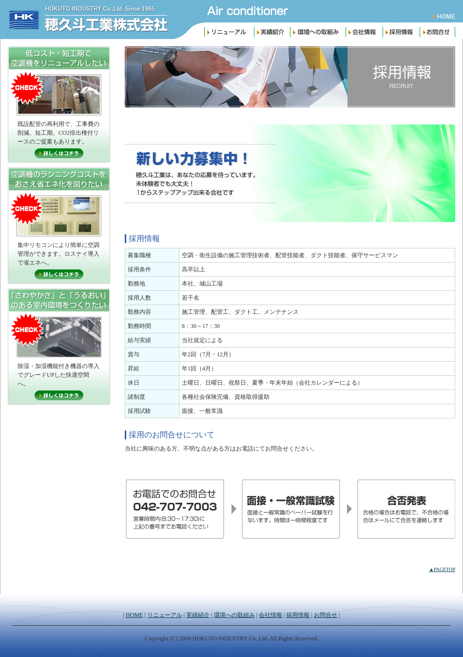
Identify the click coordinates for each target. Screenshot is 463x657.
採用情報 (401, 32)
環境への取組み (318, 32)
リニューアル (229, 32)
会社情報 (364, 32)
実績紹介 (272, 32)
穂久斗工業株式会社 (86, 19)
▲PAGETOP (442, 569)
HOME (446, 16)
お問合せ (439, 32)
